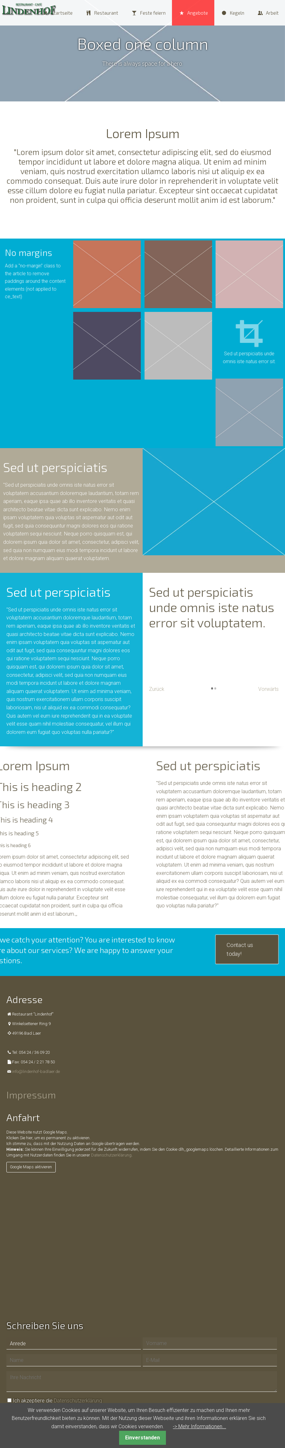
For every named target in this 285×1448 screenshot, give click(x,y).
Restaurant (106, 13)
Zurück (156, 689)
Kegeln (237, 13)
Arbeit (272, 13)
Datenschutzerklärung (111, 1155)
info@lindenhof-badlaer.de (36, 1071)
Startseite (62, 13)
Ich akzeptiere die (57, 1401)
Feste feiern (153, 13)
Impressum (31, 1094)
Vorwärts (268, 689)
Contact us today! (240, 949)
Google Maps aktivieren (31, 1166)
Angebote (197, 13)
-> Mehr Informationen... (199, 1426)
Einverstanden (142, 1438)
